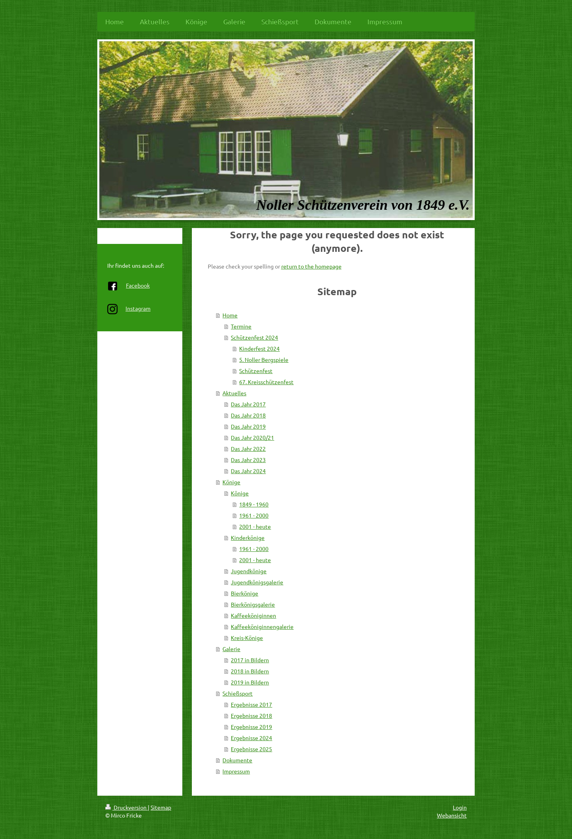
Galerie (231, 648)
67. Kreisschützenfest (266, 381)
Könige (231, 481)
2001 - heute (255, 526)
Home (230, 315)
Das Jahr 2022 (248, 448)
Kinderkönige (248, 537)
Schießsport (237, 693)
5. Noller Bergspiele (263, 359)
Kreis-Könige (247, 637)
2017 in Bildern (250, 659)
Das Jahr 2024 (248, 470)
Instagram (138, 308)
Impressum (236, 771)
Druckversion (126, 807)
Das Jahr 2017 (248, 404)
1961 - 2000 (254, 515)
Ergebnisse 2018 (251, 715)
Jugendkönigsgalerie (257, 582)
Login (460, 807)
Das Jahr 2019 (248, 426)
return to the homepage (311, 266)
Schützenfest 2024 (254, 337)
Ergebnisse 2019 (251, 726)
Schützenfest (255, 370)
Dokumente (237, 760)
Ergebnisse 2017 (251, 704)
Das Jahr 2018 (248, 415)
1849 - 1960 (254, 504)
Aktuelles (234, 392)
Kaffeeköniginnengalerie (262, 626)
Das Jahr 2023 (248, 459)
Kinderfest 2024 (259, 348)
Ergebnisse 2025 (251, 748)
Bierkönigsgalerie (253, 604)
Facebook (138, 285)
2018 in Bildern (250, 671)
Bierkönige (244, 593)
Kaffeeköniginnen (253, 615)
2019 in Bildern (250, 682)
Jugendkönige (249, 570)
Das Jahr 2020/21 (252, 437)
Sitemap (161, 807)
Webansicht (452, 815)
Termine (241, 326)
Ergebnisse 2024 (251, 737)
